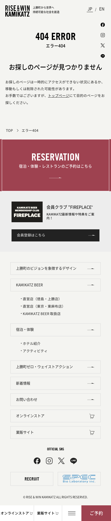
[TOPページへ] (17, 11)
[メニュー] (71, 513)
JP (90, 9)
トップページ (58, 95)
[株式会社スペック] (79, 479)
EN (101, 9)
